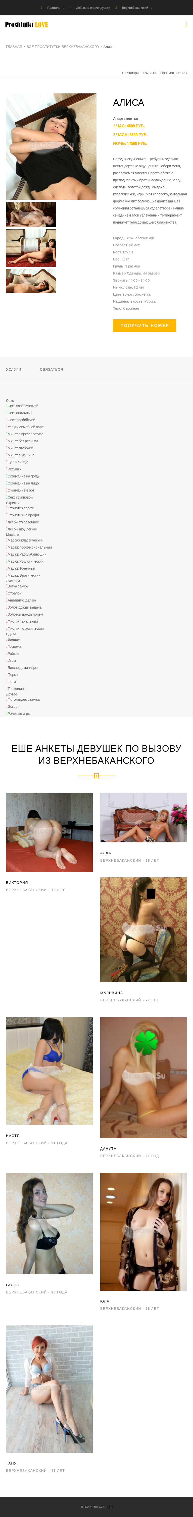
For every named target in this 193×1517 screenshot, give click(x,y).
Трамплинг (16, 689)
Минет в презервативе (25, 434)
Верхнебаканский (135, 8)
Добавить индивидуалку (93, 8)
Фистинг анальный (23, 622)
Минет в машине (21, 455)
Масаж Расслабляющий (27, 554)
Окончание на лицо (23, 483)
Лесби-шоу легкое (22, 529)
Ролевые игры (19, 714)
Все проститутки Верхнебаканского (63, 46)
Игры (12, 661)
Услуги (13, 369)
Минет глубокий (20, 448)
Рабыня (14, 654)
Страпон (15, 593)
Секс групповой (20, 497)
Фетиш (13, 682)
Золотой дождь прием (25, 615)
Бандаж (14, 639)
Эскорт (13, 707)
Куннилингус (18, 462)
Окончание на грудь (23, 476)
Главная (14, 46)
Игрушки (15, 469)
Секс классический (23, 406)
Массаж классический (25, 540)
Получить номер (144, 325)
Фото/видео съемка (24, 699)
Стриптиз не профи (23, 515)
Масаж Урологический (25, 561)
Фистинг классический (26, 629)
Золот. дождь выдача (25, 608)
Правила (53, 8)
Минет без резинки (23, 441)
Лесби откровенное (23, 522)
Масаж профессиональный (30, 547)
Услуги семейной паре (26, 427)
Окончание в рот (21, 490)
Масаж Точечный (21, 568)
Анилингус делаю (22, 601)
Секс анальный (20, 413)
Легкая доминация (23, 668)
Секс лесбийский (21, 420)
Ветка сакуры (18, 586)
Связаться (51, 369)
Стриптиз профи (21, 508)
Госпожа (14, 646)
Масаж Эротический (24, 575)
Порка (13, 675)
